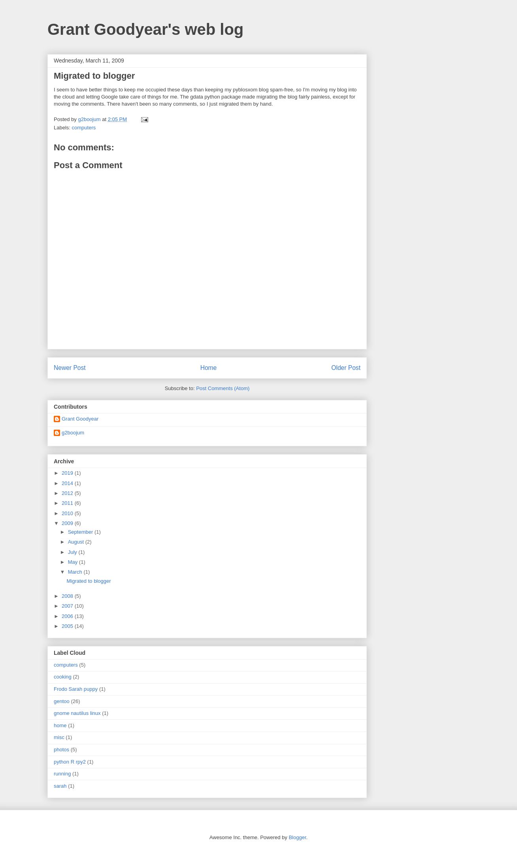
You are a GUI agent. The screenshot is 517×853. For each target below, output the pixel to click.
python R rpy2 (70, 762)
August (76, 542)
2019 (68, 473)
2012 (68, 493)
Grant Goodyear (80, 419)
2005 (68, 626)
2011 (68, 503)
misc (59, 737)
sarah (60, 786)
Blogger (297, 837)
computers (84, 128)
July (73, 552)
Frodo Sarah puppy (76, 689)
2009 (68, 523)
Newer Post (70, 367)
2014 (68, 483)
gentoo (62, 701)
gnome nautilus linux (77, 713)
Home (208, 367)
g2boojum (73, 433)
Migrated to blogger (88, 581)
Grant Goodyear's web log (145, 29)
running (62, 774)
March (76, 572)
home (60, 725)
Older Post (345, 367)
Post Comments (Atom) (222, 388)
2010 (68, 513)
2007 (68, 606)
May (73, 562)
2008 (68, 596)
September (81, 532)
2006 (68, 616)
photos (61, 750)
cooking (63, 677)
